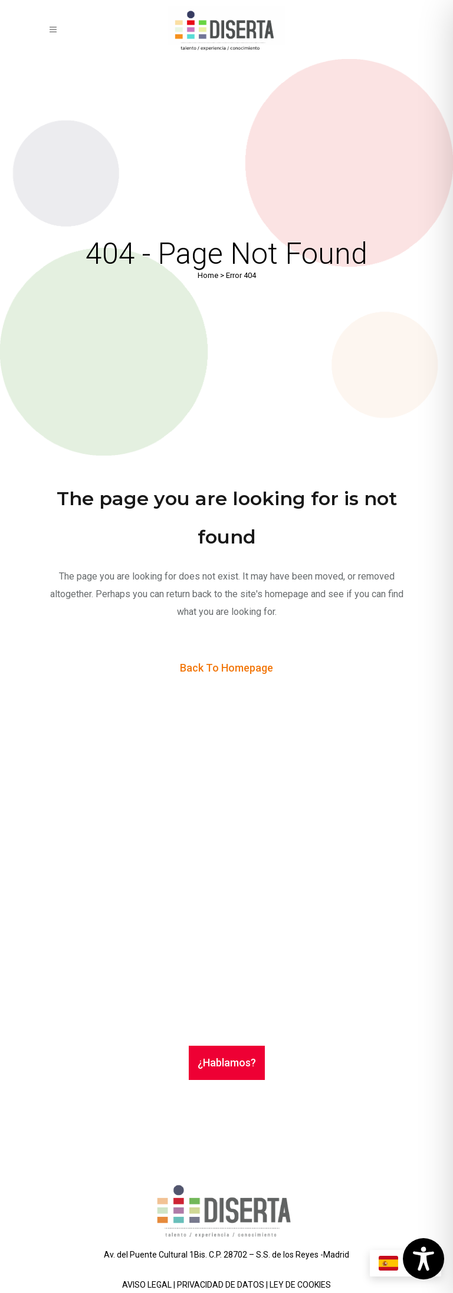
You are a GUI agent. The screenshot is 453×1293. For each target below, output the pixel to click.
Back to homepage (226, 668)
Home (208, 275)
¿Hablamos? (227, 1062)
